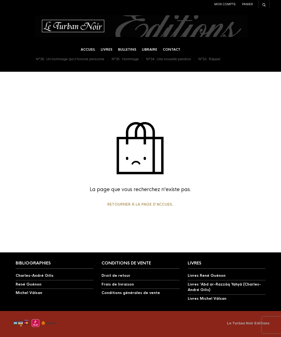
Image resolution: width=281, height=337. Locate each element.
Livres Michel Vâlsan (207, 298)
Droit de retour (116, 275)
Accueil (88, 49)
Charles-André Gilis (35, 275)
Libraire (149, 49)
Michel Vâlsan (29, 292)
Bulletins (127, 49)
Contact (171, 49)
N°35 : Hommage (125, 59)
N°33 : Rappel (209, 59)
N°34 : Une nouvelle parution (168, 59)
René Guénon (28, 284)
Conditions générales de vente (131, 292)
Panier (247, 4)
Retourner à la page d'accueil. (140, 204)
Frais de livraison (118, 284)
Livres (107, 49)
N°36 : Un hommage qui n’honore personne (70, 59)
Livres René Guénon (207, 275)
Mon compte (225, 4)
